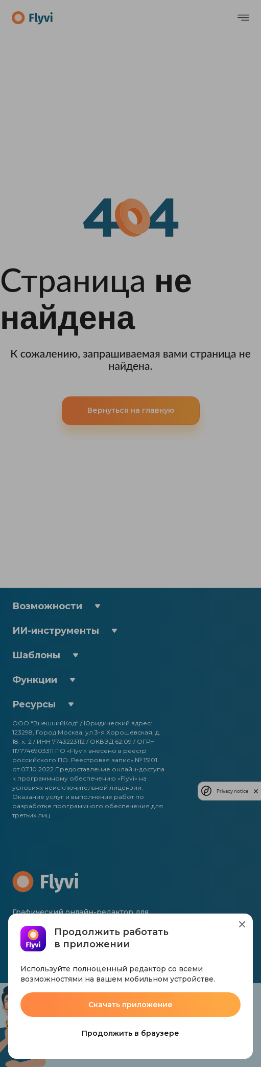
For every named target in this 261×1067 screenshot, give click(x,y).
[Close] (242, 924)
